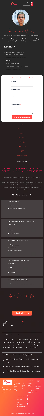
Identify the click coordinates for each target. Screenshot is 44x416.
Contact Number (15, 89)
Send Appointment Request (22, 117)
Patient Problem (15, 104)
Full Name (13, 81)
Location (13, 97)
